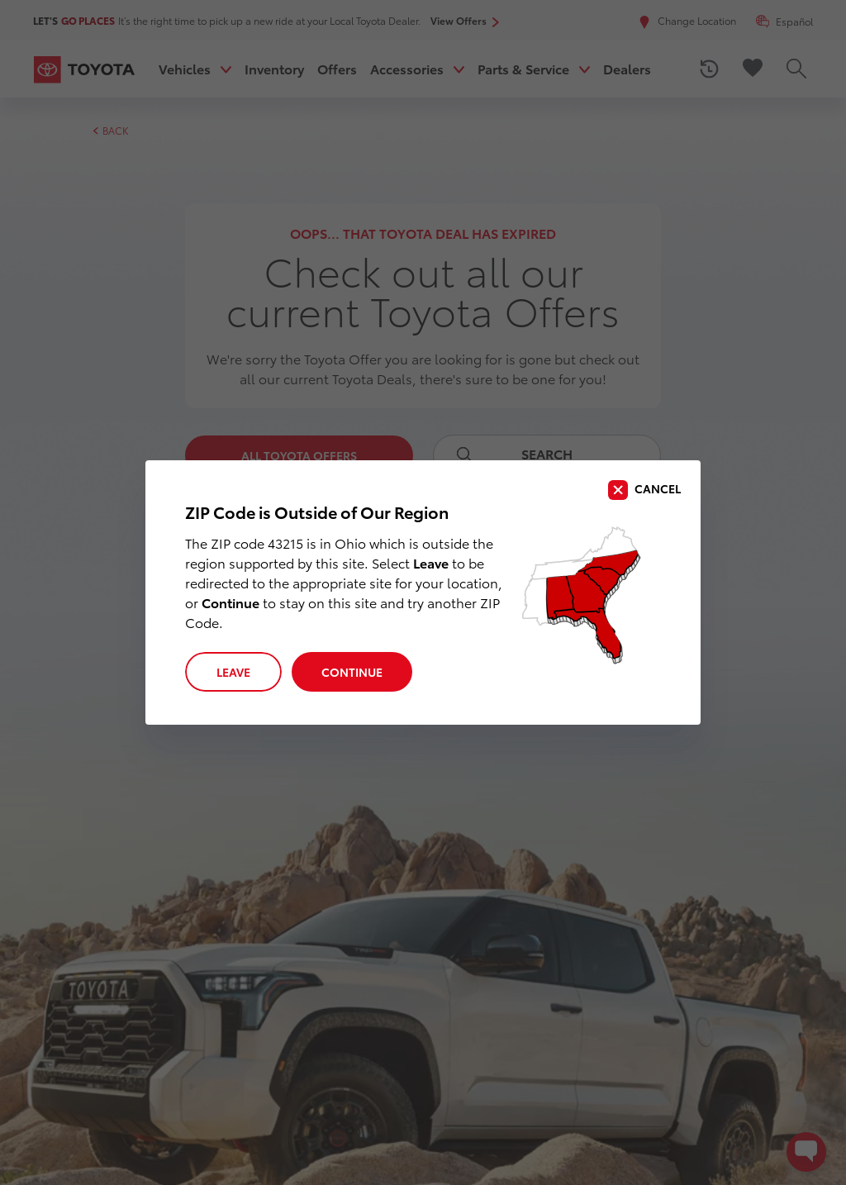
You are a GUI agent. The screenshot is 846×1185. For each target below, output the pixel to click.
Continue (352, 672)
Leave (233, 672)
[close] (644, 490)
